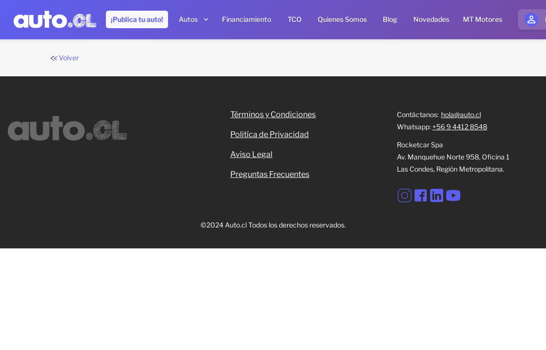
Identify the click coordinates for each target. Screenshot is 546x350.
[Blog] (390, 19)
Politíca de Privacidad (269, 134)
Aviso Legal (251, 154)
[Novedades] (431, 19)
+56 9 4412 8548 (459, 126)
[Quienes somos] (342, 19)
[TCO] (294, 19)
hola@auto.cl (461, 114)
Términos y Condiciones (273, 114)
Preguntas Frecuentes (269, 174)
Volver (65, 57)
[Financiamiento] (246, 19)
